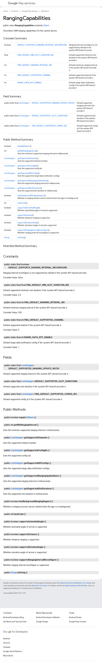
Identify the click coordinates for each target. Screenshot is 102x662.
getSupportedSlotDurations (29, 188)
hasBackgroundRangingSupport (31, 195)
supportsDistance (25, 215)
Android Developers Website (48, 617)
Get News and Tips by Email (14, 622)
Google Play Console (77, 622)
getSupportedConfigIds (27, 166)
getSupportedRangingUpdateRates (32, 181)
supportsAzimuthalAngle (28, 208)
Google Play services (30, 11)
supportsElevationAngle (28, 223)
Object (46, 25)
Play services (21, 3)
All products (8, 656)
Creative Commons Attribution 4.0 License (75, 583)
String (6, 237)
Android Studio (75, 617)
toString (21, 237)
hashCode (22, 203)
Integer (26, 103)
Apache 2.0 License (39, 586)
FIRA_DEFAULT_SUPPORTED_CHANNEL (34, 75)
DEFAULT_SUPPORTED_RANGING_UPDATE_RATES (53, 103)
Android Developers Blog (13, 617)
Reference (45, 11)
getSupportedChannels (27, 158)
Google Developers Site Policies (75, 586)
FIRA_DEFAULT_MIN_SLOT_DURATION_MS (36, 55)
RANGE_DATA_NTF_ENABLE (30, 83)
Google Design (42, 622)
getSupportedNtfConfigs (28, 173)
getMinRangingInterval (27, 151)
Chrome (6, 643)
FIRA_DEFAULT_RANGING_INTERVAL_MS (35, 65)
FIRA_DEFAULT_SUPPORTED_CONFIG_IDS (49, 126)
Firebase (6, 647)
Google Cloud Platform (12, 651)
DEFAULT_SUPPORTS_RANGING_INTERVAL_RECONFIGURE (42, 45)
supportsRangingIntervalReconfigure (33, 230)
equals (20, 146)
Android (6, 639)
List (20, 103)
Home (5, 11)
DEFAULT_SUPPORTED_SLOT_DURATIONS (50, 116)
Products (14, 11)
